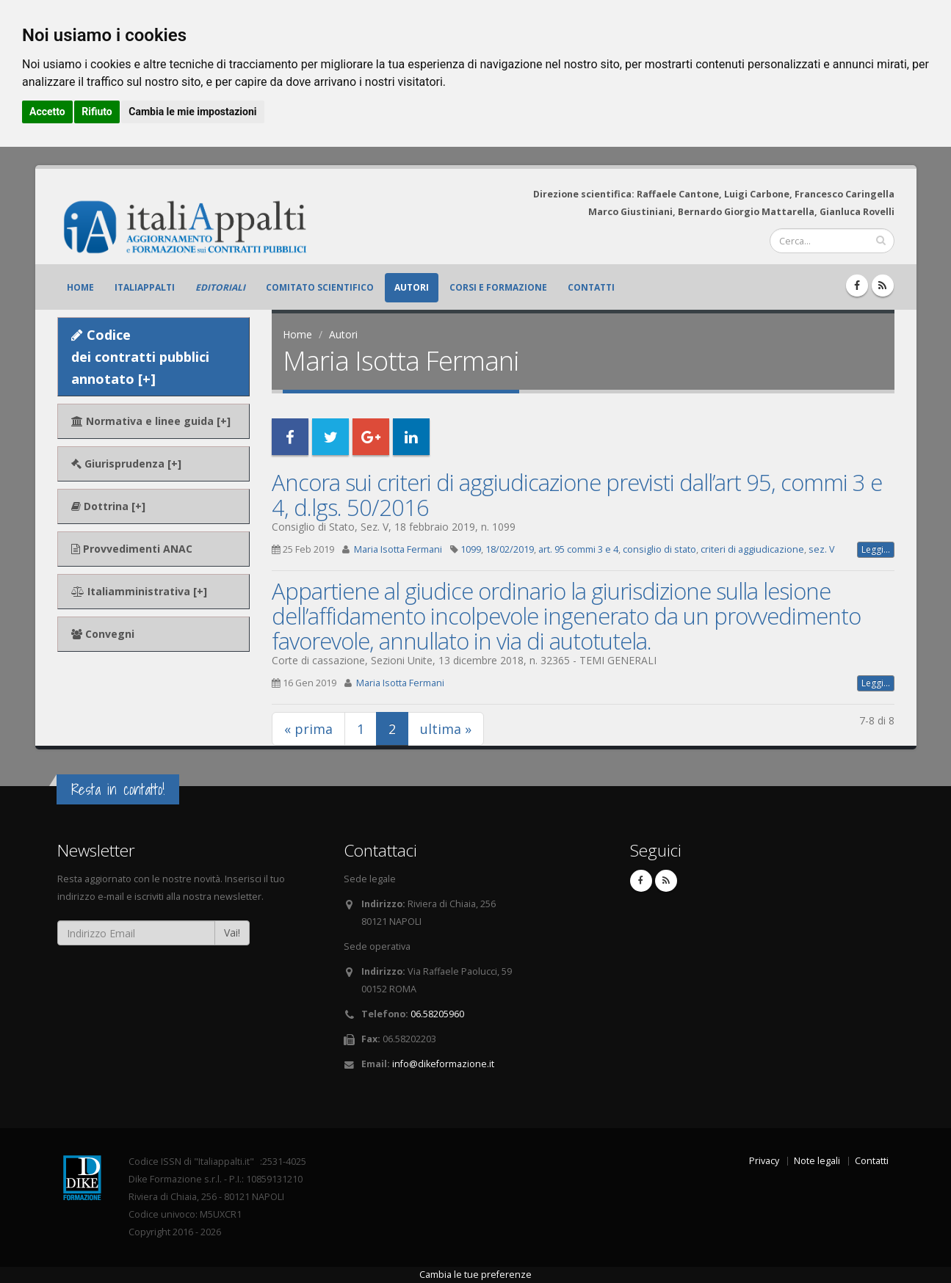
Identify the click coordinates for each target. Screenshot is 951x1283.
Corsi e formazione (498, 287)
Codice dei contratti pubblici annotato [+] (140, 357)
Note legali (817, 1161)
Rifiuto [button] (97, 111)
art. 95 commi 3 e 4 (578, 549)
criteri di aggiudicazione (752, 549)
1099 (470, 549)
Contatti (591, 287)
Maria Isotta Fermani (398, 549)
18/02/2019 (509, 549)
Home (80, 287)
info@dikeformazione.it (443, 1064)
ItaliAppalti (145, 287)
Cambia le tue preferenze (475, 1274)
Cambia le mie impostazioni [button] (192, 111)
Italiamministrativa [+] (139, 591)
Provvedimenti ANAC (131, 549)
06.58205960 (437, 1014)
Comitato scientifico (320, 287)
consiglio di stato (659, 549)
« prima (308, 729)
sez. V (822, 549)
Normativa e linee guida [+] (151, 421)
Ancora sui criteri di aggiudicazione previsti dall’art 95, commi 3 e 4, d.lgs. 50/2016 (577, 495)
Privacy (764, 1161)
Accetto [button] (47, 111)
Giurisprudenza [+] (126, 463)
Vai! (232, 932)
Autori (411, 287)
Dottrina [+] (108, 506)
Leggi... (875, 549)
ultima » (445, 729)
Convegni (102, 634)
